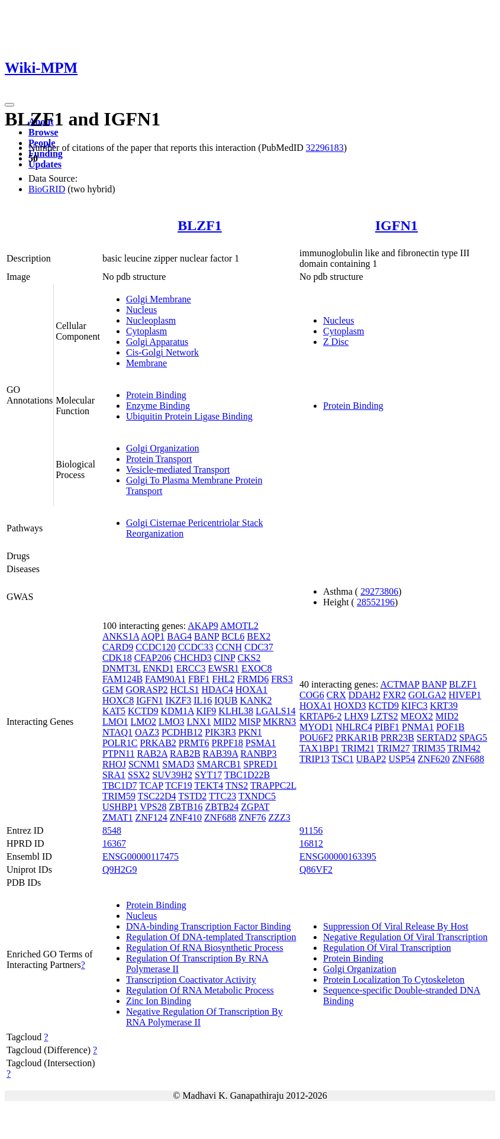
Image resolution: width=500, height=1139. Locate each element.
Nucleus (141, 310)
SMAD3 (178, 764)
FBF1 (198, 679)
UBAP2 (371, 759)
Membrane (146, 363)
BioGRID (46, 189)
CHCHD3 (193, 658)
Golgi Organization (162, 448)
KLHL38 (235, 711)
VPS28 (153, 807)
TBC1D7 (119, 785)
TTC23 (222, 796)
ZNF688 (220, 817)
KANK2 (256, 700)
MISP (250, 722)
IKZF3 (179, 700)
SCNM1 (144, 764)
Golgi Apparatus (157, 342)
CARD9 (117, 647)
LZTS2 (384, 716)
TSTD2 (192, 796)
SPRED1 (260, 764)
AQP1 (152, 636)
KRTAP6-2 (320, 716)
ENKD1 (158, 668)
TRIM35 (428, 748)
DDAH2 (364, 695)
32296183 (325, 148)
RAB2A (152, 753)
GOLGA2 (427, 695)
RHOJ (114, 764)
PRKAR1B (357, 738)
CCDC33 (196, 647)
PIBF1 (387, 727)
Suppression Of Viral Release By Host (395, 926)
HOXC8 (118, 700)
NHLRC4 (354, 727)
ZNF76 (252, 817)
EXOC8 (256, 668)
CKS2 (248, 658)
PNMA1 (418, 727)
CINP (225, 658)
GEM (113, 690)
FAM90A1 (165, 679)
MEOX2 (417, 716)
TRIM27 (393, 748)
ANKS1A (120, 636)
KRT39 (444, 706)
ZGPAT (255, 807)
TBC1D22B (247, 775)
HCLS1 (184, 690)
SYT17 (208, 775)
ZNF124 (151, 817)
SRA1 (113, 775)
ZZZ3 (279, 817)
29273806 (379, 591)
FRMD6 (253, 679)
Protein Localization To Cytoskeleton (393, 980)
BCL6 (232, 636)
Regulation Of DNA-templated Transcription (211, 937)
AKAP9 (203, 626)
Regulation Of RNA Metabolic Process (200, 990)
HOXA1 (251, 690)
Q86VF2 (316, 869)
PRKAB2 (158, 743)
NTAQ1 (117, 732)
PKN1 (250, 732)
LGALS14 (276, 711)
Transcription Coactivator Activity (191, 980)
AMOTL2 (239, 626)
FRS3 (281, 679)
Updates (45, 164)
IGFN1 (396, 225)
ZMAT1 (117, 817)
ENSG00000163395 (337, 856)
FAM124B (122, 679)
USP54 (401, 759)
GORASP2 (146, 690)
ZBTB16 (186, 807)
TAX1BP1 (319, 748)
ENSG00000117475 (140, 856)
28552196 (376, 602)
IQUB (225, 700)
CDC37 (258, 647)
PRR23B (397, 738)
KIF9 (206, 711)
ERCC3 (191, 668)
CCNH (229, 647)
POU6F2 (316, 738)
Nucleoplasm (151, 320)
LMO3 (172, 722)
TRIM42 (463, 748)
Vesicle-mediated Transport (178, 469)
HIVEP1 (465, 695)
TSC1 (342, 759)
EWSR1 (223, 668)
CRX (336, 695)
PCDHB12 (182, 732)
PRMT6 (194, 743)
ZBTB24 (221, 807)
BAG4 (179, 636)
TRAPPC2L (273, 785)
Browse (43, 132)
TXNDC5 (257, 796)
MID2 (224, 722)
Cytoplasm (146, 331)
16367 (114, 843)
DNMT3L (121, 668)
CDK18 (117, 658)
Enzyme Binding (158, 406)
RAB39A (220, 753)
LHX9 (356, 716)
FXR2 (394, 695)
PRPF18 (227, 743)
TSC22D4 (157, 796)
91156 (310, 830)
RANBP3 (258, 753)
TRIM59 (119, 796)
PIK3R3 (220, 732)
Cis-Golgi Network (162, 352)
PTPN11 (118, 753)
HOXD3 (350, 706)
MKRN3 (279, 722)
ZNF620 (434, 759)
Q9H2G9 (119, 869)
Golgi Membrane (158, 299)
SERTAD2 (437, 738)
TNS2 (236, 785)
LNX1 (199, 722)
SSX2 (139, 775)
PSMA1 (261, 743)
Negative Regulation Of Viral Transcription (405, 937)
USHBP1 (120, 807)
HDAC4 (217, 690)
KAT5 (113, 711)
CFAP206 (153, 658)
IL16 (202, 700)
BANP (206, 636)
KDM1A (177, 711)
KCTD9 (143, 711)
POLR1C (120, 743)
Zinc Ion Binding (158, 1001)
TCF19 (178, 785)
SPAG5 (473, 738)
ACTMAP (399, 684)
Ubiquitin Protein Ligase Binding (189, 416)
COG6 (311, 695)
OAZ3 (147, 732)
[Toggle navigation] (9, 105)
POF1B (450, 727)
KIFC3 (414, 706)
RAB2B (185, 753)
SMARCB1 (219, 764)
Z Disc (336, 342)
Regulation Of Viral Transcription (387, 948)
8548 (111, 830)
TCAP (151, 785)
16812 (311, 843)
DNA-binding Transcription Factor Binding (208, 926)
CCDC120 (156, 647)
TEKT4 (208, 785)
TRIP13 (314, 759)
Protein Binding (156, 395)
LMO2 (143, 722)
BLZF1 (200, 225)
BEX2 (258, 636)
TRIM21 (358, 748)
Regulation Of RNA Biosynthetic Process (204, 948)
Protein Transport (159, 459)
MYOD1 (316, 727)
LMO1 (115, 722)
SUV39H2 (172, 775)
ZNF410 (186, 817)
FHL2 (223, 679)
